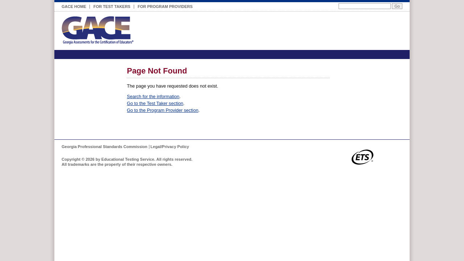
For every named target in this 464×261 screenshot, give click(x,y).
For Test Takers (112, 5)
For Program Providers (165, 5)
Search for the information (153, 96)
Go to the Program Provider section (162, 110)
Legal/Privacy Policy (169, 147)
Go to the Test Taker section (155, 103)
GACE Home (74, 6)
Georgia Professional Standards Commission (105, 147)
